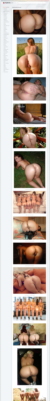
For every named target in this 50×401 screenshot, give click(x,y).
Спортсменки (5, 18)
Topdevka (9, 2)
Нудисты (5, 39)
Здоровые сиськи (6, 59)
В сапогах (5, 45)
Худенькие (5, 19)
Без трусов (5, 35)
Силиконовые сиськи (6, 25)
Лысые (5, 23)
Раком (4, 64)
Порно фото (5, 8)
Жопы (4, 70)
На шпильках (5, 29)
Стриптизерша (6, 20)
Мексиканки (5, 50)
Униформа (5, 28)
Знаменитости (5, 13)
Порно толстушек (6, 69)
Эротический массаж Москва (6, 11)
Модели (5, 65)
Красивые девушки (6, 34)
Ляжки (4, 54)
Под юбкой (5, 40)
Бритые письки (6, 55)
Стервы (5, 30)
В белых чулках (6, 60)
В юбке (5, 44)
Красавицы (5, 14)
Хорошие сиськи (6, 49)
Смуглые (5, 24)
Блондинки (5, 15)
